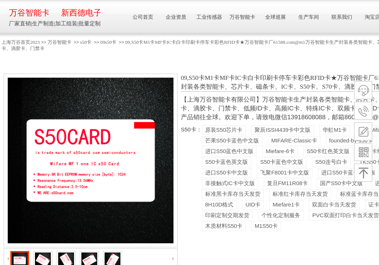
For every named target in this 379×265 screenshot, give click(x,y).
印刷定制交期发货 (227, 215)
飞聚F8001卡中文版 (284, 172)
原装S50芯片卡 (224, 130)
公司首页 (143, 17)
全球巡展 (275, 17)
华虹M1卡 (335, 130)
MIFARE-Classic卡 (294, 140)
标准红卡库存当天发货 (300, 194)
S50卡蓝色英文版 (226, 162)
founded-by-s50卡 (351, 140)
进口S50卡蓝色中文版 (348, 172)
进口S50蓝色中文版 (229, 151)
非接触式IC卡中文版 (230, 183)
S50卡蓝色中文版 (281, 162)
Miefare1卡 (286, 204)
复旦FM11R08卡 (287, 183)
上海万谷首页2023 (20, 42)
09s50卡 (108, 42)
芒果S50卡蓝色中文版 (232, 140)
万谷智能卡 (59, 42)
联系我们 (341, 17)
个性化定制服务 (281, 215)
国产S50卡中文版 (341, 183)
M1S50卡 (266, 226)
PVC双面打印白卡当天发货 (345, 215)
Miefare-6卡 (280, 151)
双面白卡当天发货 (334, 204)
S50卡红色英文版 (328, 151)
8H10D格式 (219, 204)
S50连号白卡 (331, 162)
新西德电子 (81, 12)
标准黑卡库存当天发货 (232, 194)
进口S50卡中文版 (226, 172)
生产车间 (308, 17)
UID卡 (252, 204)
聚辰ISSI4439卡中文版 (282, 130)
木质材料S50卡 (224, 226)
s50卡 (85, 42)
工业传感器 (209, 17)
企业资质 (176, 17)
